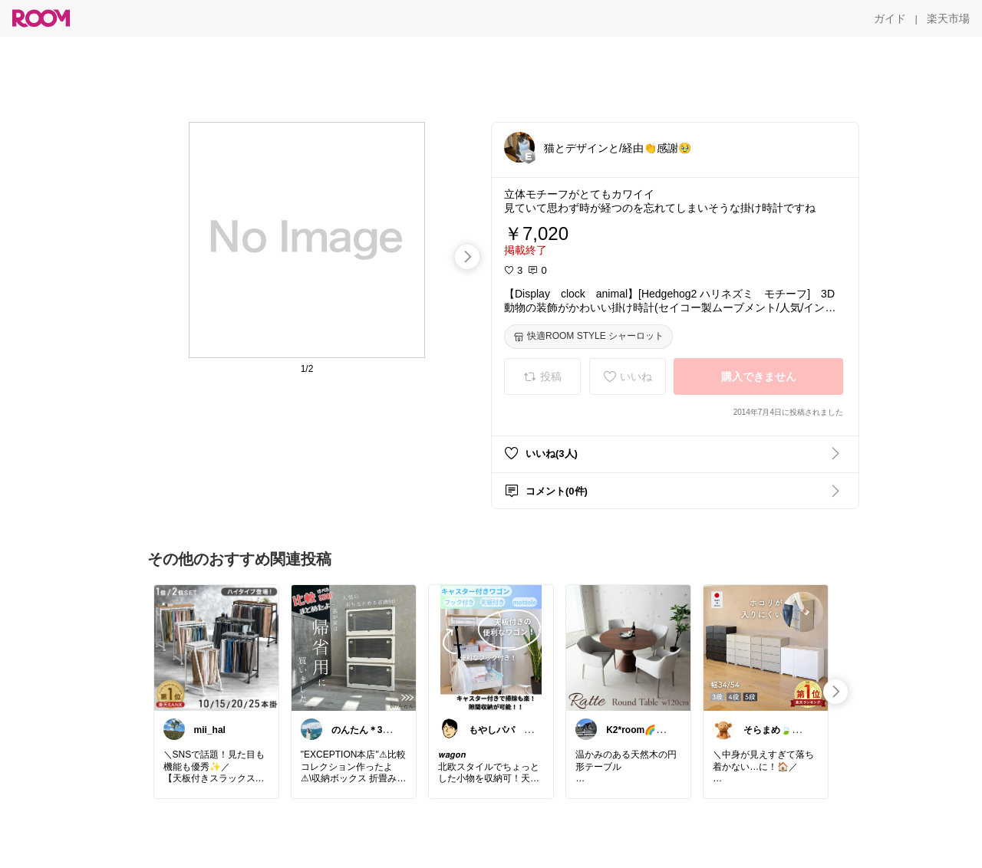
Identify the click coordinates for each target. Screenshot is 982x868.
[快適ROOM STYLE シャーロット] (588, 336)
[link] (216, 647)
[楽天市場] (948, 18)
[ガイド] (890, 18)
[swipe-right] (467, 257)
